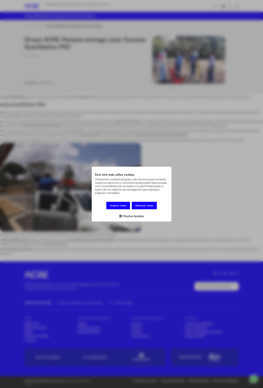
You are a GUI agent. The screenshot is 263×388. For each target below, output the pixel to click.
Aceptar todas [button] (118, 206)
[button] (131, 215)
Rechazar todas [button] (144, 206)
